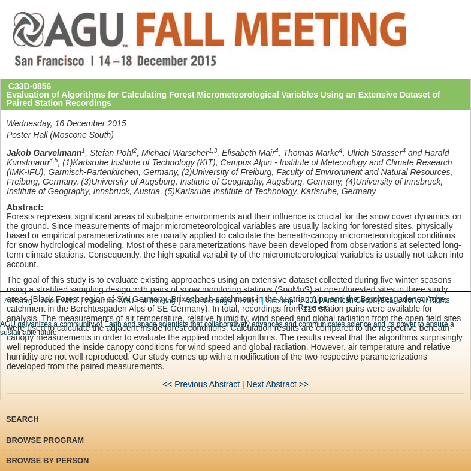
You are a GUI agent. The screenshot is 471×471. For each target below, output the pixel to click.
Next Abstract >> (278, 384)
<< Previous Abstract (201, 384)
